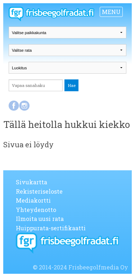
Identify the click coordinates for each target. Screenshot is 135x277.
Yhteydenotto (36, 209)
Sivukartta (31, 182)
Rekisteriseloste (39, 191)
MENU (111, 11)
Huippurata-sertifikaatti (51, 228)
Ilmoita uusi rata (40, 218)
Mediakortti (33, 200)
